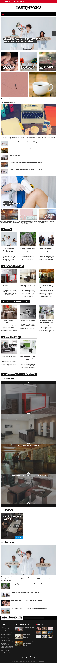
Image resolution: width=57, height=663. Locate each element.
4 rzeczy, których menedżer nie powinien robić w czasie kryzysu (27, 249)
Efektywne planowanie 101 (8, 102)
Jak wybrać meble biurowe (28, 320)
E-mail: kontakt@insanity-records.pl (5, 629)
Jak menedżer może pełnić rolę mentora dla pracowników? (26, 600)
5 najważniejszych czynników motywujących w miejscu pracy (25, 169)
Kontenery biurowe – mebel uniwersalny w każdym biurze (27, 357)
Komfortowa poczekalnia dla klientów (28, 286)
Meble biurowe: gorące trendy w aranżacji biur (46, 321)
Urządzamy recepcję (14, 155)
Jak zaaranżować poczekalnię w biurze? (20, 149)
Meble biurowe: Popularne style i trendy (9, 357)
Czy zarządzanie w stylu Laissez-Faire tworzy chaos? (46, 249)
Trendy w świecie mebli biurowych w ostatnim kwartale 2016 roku (28, 476)
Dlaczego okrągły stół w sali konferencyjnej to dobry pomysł (25, 162)
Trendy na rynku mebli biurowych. (9, 321)
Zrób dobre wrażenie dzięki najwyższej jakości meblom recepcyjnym (29, 608)
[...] (13, 138)
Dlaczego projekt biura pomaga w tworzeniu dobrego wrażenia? (19, 1)
